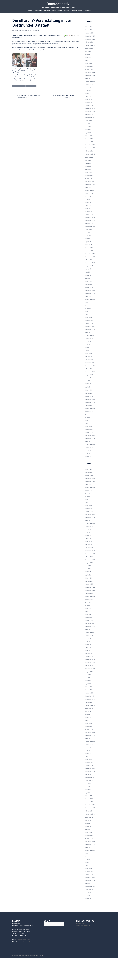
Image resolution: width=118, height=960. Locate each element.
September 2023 (90, 119)
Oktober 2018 (89, 298)
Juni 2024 (88, 92)
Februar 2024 (89, 104)
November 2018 (90, 295)
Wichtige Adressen (57, 10)
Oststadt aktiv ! (59, 4)
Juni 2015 (88, 419)
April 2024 (88, 98)
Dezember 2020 (90, 219)
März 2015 (88, 428)
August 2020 (89, 231)
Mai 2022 (88, 168)
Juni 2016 (88, 383)
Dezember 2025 (90, 38)
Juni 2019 (88, 274)
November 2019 (90, 259)
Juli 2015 (88, 416)
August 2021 (89, 195)
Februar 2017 (89, 358)
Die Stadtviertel (38, 10)
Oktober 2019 (89, 262)
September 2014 (90, 446)
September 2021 (90, 192)
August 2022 (89, 159)
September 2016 (90, 374)
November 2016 (90, 368)
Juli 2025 (88, 53)
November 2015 (90, 404)
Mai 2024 (88, 95)
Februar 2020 (89, 250)
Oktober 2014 (89, 443)
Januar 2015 (89, 434)
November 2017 (90, 331)
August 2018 (89, 304)
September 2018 (90, 301)
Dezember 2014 (90, 437)
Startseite (29, 10)
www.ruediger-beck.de (23, 944)
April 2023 (88, 135)
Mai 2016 (88, 386)
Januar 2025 (89, 71)
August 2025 (89, 50)
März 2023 (88, 138)
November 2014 (90, 440)
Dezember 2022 (90, 147)
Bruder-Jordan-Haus (18, 88)
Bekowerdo (18, 32)
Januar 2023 (89, 144)
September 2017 (90, 337)
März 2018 (88, 319)
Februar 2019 (89, 286)
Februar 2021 (89, 213)
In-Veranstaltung (31, 88)
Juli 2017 (88, 343)
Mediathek (66, 10)
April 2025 (88, 62)
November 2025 (90, 41)
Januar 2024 (89, 107)
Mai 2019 (88, 277)
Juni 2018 (88, 310)
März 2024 (88, 101)
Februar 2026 (89, 32)
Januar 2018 (89, 325)
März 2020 (88, 247)
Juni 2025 (88, 56)
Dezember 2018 (90, 292)
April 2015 (88, 425)
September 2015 (90, 410)
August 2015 (89, 413)
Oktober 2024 (89, 80)
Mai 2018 (88, 313)
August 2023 (89, 122)
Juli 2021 (88, 198)
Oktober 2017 (89, 334)
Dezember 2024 (90, 74)
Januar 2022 (89, 180)
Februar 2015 (89, 431)
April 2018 (88, 316)
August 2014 (89, 449)
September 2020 (90, 228)
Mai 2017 (88, 349)
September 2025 (90, 47)
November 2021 (90, 186)
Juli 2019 (88, 271)
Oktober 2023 (89, 116)
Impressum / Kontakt (77, 10)
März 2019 (88, 283)
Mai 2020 (88, 240)
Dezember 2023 (90, 110)
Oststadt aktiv (80, 925)
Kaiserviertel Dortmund (83, 927)
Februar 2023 (89, 141)
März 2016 (88, 392)
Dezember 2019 (90, 256)
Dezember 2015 (90, 401)
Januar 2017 (89, 362)
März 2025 (88, 65)
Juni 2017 (88, 346)
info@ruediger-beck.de (23, 942)
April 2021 (88, 207)
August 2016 (89, 377)
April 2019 (88, 280)
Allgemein (36, 32)
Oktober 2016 (89, 371)
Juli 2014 (88, 452)
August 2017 (89, 340)
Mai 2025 (88, 59)
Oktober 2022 (89, 153)
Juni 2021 (88, 201)
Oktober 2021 (89, 189)
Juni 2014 (88, 455)
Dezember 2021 (90, 183)
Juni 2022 (88, 165)
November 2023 (90, 113)
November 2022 (90, 150)
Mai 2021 (88, 204)
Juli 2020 (88, 235)
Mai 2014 (88, 458)
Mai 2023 (88, 132)
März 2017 (88, 356)
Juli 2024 (88, 89)
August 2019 (89, 268)
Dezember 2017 (90, 328)
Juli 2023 (88, 126)
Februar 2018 (89, 322)
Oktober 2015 (89, 407)
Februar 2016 (89, 395)
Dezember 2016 (90, 365)
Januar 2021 (89, 216)
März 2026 (88, 29)
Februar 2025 (89, 68)
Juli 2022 (88, 162)
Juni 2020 (88, 237)
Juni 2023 (88, 129)
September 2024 (90, 83)
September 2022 (90, 156)
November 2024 (90, 77)
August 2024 (89, 86)
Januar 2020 (89, 253)
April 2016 (88, 389)
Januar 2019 (89, 289)
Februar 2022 (89, 177)
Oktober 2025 (89, 44)
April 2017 (88, 353)
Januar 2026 (89, 35)
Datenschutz (88, 10)
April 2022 (88, 171)
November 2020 (90, 222)
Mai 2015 (88, 422)
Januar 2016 (89, 398)
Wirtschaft (47, 10)
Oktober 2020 (89, 225)
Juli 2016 (88, 380)
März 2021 (88, 210)
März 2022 (88, 174)
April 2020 (88, 244)
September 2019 (90, 265)
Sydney (41, 957)
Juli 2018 (88, 307)
